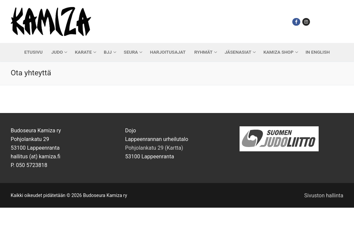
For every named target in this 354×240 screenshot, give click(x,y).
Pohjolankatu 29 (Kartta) (154, 148)
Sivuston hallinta (323, 195)
